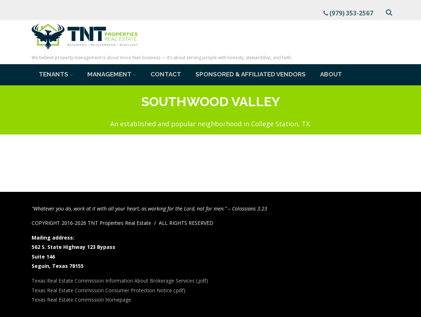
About (331, 74)
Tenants (56, 74)
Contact (166, 74)
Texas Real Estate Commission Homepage (81, 299)
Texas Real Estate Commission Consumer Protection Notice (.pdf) (108, 290)
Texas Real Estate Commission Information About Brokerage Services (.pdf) (120, 280)
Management (111, 74)
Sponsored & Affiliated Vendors (250, 74)
